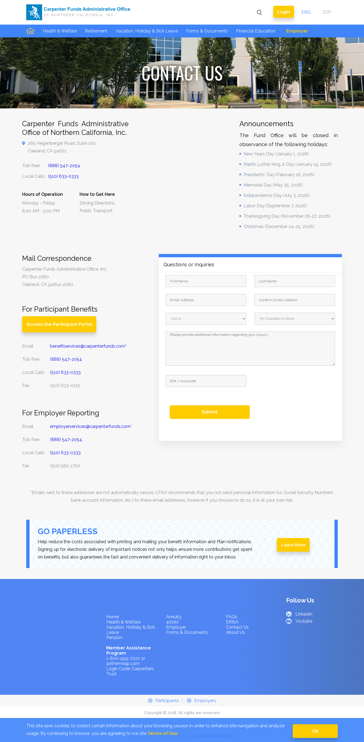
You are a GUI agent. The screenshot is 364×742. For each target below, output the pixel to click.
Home (112, 616)
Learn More (293, 545)
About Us (235, 632)
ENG (306, 12)
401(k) (172, 622)
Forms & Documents (207, 31)
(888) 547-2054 (64, 165)
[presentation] (295, 385)
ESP (327, 12)
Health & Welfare (60, 31)
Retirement (96, 31)
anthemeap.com (123, 663)
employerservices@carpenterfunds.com (90, 426)
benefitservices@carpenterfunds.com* (88, 346)
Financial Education (255, 31)
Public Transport (96, 210)
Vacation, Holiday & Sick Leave (147, 31)
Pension (114, 637)
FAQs (231, 616)
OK (315, 731)
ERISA (232, 622)
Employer (297, 31)
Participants (163, 700)
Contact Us (237, 627)
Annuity (173, 616)
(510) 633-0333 (63, 176)
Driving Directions (97, 203)
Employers (201, 700)
